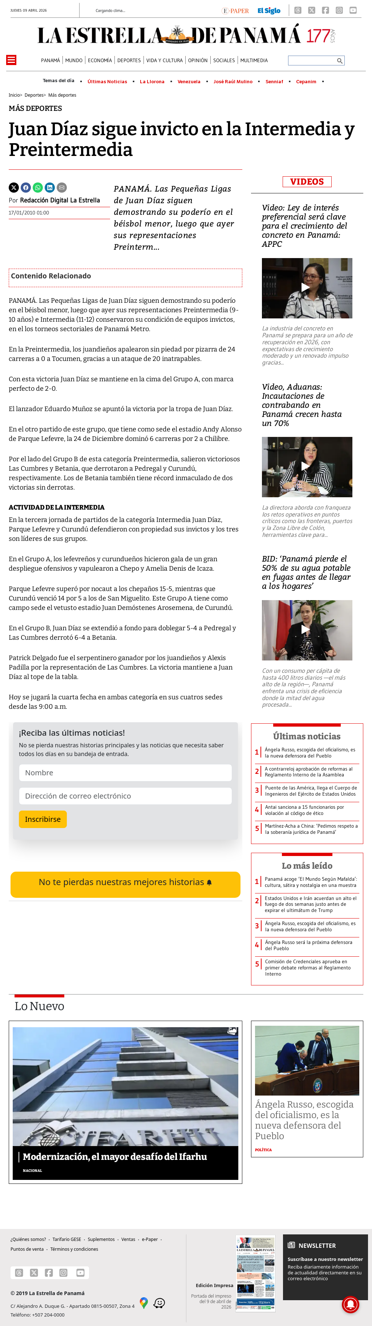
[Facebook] (325, 10)
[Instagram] (339, 10)
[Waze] (159, 1302)
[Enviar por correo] (62, 187)
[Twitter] (14, 187)
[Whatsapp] (38, 187)
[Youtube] (353, 10)
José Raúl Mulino (233, 82)
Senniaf (274, 82)
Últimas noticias (307, 736)
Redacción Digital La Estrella (60, 200)
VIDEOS (307, 182)
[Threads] (298, 10)
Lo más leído (307, 866)
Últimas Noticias (107, 82)
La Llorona (152, 82)
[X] (312, 10)
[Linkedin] (50, 187)
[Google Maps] (144, 1302)
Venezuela (189, 82)
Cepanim (306, 82)
